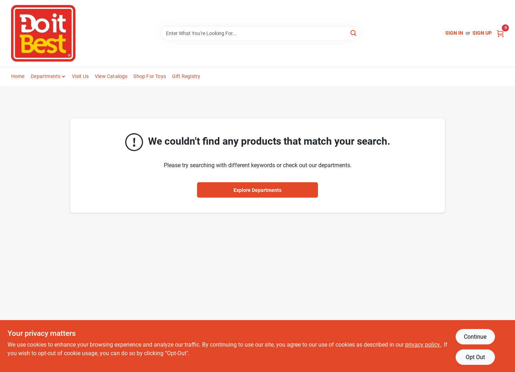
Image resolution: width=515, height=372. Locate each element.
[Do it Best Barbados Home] (43, 33)
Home (18, 76)
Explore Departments (257, 190)
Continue (475, 336)
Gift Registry (186, 76)
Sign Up (482, 33)
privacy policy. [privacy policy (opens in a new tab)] (423, 344)
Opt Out (475, 357)
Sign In (454, 33)
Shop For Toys (149, 76)
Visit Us (80, 76)
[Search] (354, 33)
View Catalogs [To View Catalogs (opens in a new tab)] (111, 76)
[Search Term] (260, 33)
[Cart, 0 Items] (500, 33)
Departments (45, 76)
